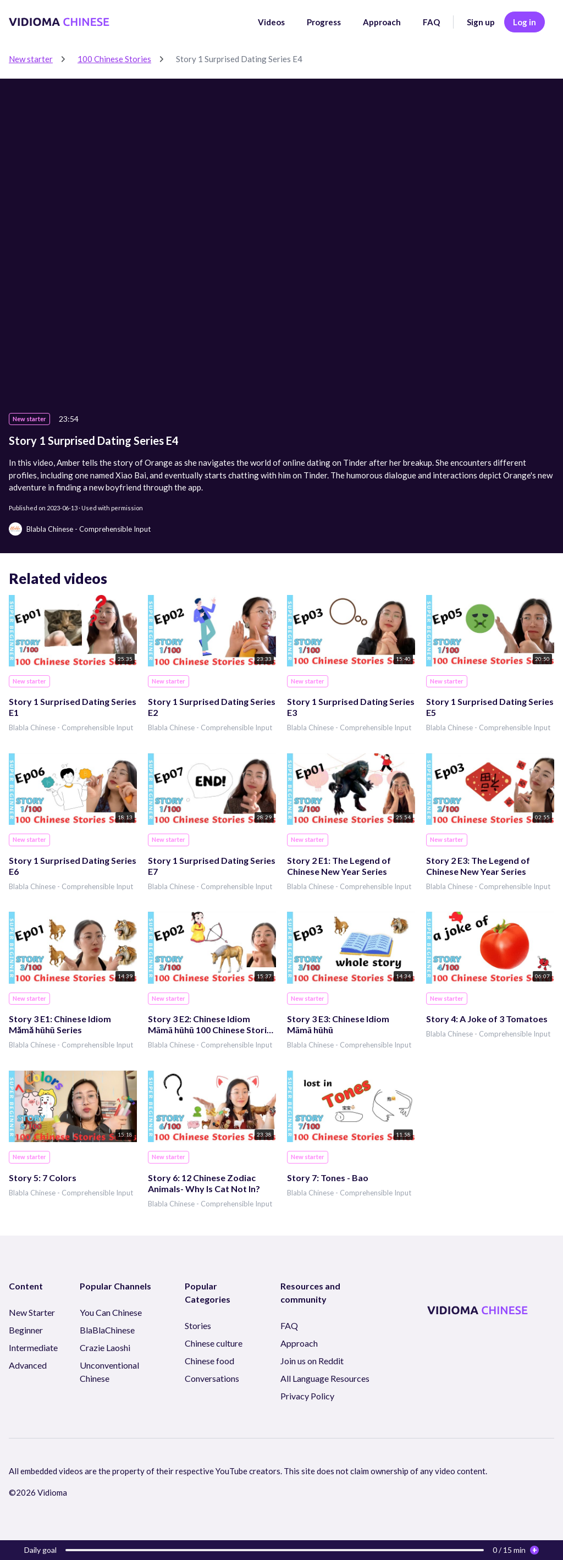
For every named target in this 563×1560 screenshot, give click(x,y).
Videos (271, 22)
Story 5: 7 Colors (42, 1177)
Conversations (212, 1378)
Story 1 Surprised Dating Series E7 (211, 866)
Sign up (481, 22)
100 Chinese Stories (114, 59)
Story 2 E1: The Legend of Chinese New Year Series (339, 866)
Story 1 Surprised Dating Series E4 (239, 59)
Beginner (26, 1330)
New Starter (32, 1312)
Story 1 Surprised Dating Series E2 (211, 707)
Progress (324, 22)
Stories (198, 1325)
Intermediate (33, 1347)
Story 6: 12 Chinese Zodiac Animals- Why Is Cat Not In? (204, 1183)
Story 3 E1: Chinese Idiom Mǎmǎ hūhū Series (60, 1024)
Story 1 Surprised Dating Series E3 (351, 707)
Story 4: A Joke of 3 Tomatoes (487, 1018)
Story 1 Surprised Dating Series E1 (72, 707)
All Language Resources (324, 1378)
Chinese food (209, 1360)
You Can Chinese (111, 1312)
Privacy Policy (307, 1396)
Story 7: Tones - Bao (327, 1177)
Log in (524, 22)
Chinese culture (213, 1343)
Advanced (28, 1365)
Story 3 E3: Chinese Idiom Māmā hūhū (338, 1024)
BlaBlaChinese (107, 1330)
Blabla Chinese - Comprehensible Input (71, 727)
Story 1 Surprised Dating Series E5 (490, 707)
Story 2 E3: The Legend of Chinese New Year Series (478, 866)
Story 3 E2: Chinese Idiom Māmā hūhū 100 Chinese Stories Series (212, 1024)
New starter (31, 59)
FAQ (431, 22)
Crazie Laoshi (105, 1347)
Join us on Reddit (312, 1360)
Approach (382, 22)
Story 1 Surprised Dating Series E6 (72, 866)
